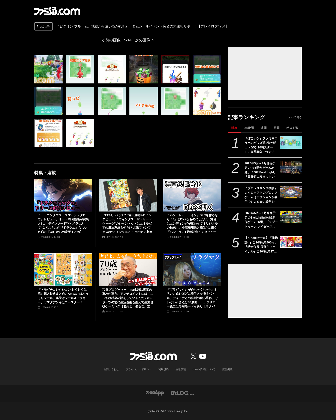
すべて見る (295, 117)
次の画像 (142, 40)
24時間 (249, 128)
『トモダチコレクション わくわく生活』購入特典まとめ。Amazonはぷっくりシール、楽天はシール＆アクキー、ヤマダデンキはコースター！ (63, 296)
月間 (276, 128)
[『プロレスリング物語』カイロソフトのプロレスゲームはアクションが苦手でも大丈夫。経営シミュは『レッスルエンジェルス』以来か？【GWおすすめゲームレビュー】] (291, 192)
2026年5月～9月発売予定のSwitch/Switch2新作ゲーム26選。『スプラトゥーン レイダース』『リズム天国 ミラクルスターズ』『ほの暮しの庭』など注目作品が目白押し (261, 220)
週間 (264, 128)
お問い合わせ (111, 369)
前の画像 (113, 40)
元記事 (42, 26)
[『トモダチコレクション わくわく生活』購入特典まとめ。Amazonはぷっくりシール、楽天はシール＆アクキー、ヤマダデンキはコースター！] (63, 269)
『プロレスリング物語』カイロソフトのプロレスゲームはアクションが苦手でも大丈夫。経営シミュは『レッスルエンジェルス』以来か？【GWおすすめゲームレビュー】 (261, 195)
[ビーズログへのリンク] (182, 392)
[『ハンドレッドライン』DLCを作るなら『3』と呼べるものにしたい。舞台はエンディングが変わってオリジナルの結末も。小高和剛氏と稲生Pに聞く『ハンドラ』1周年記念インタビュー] (192, 195)
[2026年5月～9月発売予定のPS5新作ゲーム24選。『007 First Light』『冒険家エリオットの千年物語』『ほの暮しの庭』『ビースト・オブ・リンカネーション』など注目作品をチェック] (291, 167)
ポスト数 (292, 128)
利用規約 (163, 369)
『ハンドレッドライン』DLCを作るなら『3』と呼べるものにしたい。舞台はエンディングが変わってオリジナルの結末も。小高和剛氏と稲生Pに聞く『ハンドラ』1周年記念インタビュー (192, 223)
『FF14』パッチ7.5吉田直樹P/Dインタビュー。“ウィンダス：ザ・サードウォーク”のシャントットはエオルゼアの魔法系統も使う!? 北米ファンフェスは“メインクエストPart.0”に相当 (127, 223)
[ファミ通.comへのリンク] (57, 11)
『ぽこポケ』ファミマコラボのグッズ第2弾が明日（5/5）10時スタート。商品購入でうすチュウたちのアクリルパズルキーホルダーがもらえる (261, 145)
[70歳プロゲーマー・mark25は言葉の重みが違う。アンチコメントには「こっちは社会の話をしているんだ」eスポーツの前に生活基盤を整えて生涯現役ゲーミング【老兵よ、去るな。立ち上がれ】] (128, 269)
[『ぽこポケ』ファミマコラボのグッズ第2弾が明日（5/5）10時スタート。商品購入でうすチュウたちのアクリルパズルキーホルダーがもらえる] (291, 142)
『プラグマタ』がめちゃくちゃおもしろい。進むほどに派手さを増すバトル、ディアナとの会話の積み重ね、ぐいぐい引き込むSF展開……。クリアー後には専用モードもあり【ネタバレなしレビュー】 (192, 298)
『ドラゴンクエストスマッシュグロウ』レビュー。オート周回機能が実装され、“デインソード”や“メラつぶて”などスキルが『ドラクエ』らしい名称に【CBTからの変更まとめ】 (63, 223)
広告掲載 (227, 369)
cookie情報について (204, 369)
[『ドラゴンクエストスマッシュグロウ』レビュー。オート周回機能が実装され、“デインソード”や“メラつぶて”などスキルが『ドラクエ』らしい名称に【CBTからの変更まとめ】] (63, 195)
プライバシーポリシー (139, 369)
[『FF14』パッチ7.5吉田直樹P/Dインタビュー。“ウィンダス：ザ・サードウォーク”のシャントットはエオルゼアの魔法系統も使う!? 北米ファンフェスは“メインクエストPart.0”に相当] (128, 195)
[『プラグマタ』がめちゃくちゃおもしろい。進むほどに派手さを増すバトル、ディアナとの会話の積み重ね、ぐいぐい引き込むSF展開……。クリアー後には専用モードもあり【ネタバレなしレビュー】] (192, 269)
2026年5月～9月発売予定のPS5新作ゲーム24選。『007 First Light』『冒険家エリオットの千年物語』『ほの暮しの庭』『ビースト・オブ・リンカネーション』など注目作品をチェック (261, 170)
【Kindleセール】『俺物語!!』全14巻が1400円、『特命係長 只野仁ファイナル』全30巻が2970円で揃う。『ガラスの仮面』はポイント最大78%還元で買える (261, 245)
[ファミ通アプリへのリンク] (155, 392)
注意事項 (181, 369)
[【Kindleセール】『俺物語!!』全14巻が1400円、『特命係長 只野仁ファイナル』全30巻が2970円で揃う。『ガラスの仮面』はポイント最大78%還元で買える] (291, 242)
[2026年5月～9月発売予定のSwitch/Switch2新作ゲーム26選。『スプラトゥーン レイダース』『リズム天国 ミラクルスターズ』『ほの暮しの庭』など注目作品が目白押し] (291, 217)
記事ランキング (246, 117)
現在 (234, 128)
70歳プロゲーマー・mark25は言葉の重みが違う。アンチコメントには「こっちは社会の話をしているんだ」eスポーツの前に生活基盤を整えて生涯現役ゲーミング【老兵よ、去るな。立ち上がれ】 (127, 298)
